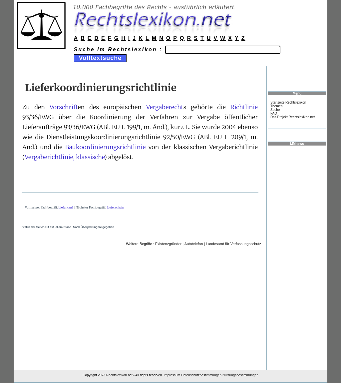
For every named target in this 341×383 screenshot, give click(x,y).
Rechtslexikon (116, 375)
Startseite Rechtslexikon (288, 102)
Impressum (172, 375)
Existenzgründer (168, 244)
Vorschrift (64, 107)
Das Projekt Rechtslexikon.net (292, 117)
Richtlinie (244, 107)
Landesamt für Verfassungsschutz (233, 244)
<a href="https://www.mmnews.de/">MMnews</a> (297, 251)
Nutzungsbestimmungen (240, 375)
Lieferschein (115, 207)
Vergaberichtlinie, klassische (64, 157)
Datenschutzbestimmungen (201, 375)
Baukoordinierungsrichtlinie (105, 147)
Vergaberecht (164, 107)
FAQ (273, 113)
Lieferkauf (66, 207)
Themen (276, 106)
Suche (275, 110)
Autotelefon (193, 244)
